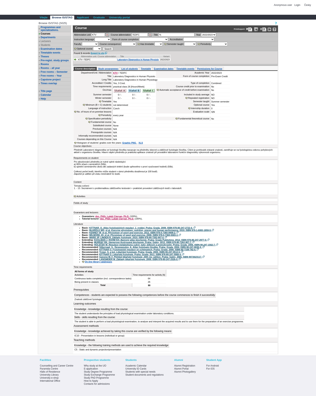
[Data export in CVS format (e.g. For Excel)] (263, 29)
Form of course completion (125, 39)
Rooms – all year (50, 68)
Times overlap (49, 83)
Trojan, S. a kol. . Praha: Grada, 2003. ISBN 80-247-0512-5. (140, 252)
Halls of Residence (50, 371)
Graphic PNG (129, 143)
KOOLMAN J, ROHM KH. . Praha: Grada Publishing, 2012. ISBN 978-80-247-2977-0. (150, 240)
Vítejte (44, 17)
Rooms (45, 64)
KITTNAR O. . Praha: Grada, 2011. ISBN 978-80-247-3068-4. (140, 254)
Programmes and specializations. (50, 29)
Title (156, 35)
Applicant (83, 17)
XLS (141, 143)
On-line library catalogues (98, 261)
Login (297, 5)
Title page (46, 91)
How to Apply (91, 380)
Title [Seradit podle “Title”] (122, 56)
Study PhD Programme (96, 377)
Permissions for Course (209, 68)
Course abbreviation (121, 35)
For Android (212, 365)
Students (45, 45)
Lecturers (46, 41)
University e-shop (49, 377)
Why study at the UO (95, 365)
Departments (48, 37)
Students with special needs (140, 371)
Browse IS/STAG (62, 17)
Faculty (77, 44)
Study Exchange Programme (99, 374)
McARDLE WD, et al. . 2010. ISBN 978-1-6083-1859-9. (150, 230)
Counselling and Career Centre (56, 365)
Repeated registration (198, 98)
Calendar (46, 94)
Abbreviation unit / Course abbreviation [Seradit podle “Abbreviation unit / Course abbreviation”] (98, 56)
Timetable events (50, 52)
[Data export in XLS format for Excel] (256, 29)
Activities (80, 196)
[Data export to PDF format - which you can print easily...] (249, 29)
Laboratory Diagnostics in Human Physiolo (138, 60)
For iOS (210, 368)
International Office (50, 380)
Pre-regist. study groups (55, 60)
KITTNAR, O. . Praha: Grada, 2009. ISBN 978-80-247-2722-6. (141, 228)
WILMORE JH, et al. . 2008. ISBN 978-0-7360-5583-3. (133, 235)
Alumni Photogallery (185, 371)
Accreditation (176, 39)
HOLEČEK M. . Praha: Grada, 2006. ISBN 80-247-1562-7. (154, 245)
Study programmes (108, 68)
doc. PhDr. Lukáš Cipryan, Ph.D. (112, 216)
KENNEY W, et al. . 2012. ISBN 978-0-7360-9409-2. (132, 232)
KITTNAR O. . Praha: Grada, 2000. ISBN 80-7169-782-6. (147, 249)
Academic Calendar (136, 365)
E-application (91, 368)
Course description (85, 68)
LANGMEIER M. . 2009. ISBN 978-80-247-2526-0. (138, 259)
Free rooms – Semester (54, 71)
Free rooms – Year (51, 75)
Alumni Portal (181, 368)
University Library (49, 374)
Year (198, 35)
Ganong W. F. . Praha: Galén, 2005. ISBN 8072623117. (150, 257)
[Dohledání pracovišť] (107, 35)
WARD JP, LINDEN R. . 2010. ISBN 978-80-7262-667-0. (126, 237)
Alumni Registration (184, 365)
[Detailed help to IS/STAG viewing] (274, 29)
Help (43, 98)
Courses (45, 33)
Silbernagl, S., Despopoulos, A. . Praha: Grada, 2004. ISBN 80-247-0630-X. (150, 247)
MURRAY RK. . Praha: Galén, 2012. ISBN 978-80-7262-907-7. (143, 242)
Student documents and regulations (144, 374)
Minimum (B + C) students (98, 105)
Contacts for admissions (97, 383)
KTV (115, 73)
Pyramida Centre (49, 368)
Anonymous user (283, 5)
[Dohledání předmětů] (150, 35)
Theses (45, 56)
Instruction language (84, 39)
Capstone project (50, 79)
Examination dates (51, 48)
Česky (307, 5)
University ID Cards (135, 368)
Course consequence (110, 44)
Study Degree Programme (98, 371)
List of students (129, 68)
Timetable (146, 68)
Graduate (99, 17)
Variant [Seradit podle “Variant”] (166, 56)
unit (82, 35)
